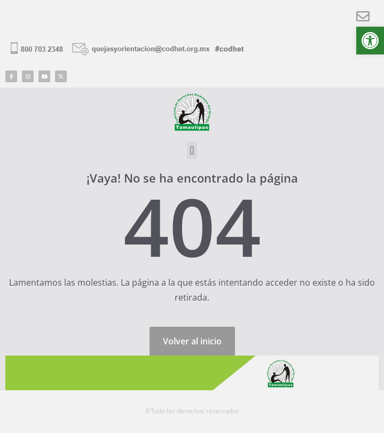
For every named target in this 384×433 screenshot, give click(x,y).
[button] (370, 40)
